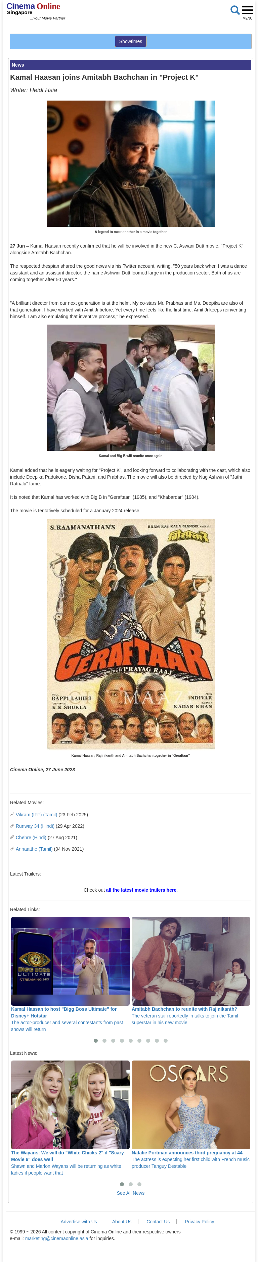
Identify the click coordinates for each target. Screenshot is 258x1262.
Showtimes (130, 41)
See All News (130, 1193)
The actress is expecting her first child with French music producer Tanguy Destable (191, 1115)
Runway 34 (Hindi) (35, 826)
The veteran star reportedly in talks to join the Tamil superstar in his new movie (191, 971)
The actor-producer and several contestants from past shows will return (70, 974)
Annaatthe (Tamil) (34, 849)
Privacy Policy (199, 1221)
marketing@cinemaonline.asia (56, 1238)
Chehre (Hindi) (31, 837)
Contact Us (158, 1221)
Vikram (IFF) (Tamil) (36, 814)
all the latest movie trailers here (141, 890)
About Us (122, 1221)
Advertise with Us (79, 1221)
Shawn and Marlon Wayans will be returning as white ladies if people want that (70, 1118)
